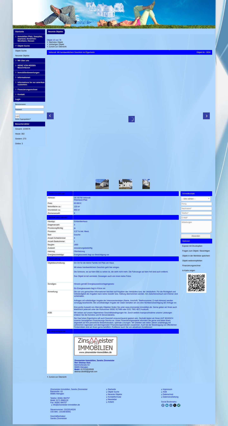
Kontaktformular (114, 397)
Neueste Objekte (22, 56)
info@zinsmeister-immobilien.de (66, 405)
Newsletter (112, 399)
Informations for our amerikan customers (31, 83)
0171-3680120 (62, 400)
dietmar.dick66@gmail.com (85, 371)
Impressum (167, 389)
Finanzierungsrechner (27, 89)
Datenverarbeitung (170, 397)
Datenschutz (168, 394)
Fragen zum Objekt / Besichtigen (196, 251)
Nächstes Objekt (56, 42)
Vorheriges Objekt (56, 44)
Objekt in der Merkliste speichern (196, 256)
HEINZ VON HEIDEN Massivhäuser (27, 66)
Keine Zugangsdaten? (23, 119)
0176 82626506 (87, 369)
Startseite (19, 32)
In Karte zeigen (188, 270)
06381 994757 (63, 398)
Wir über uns (23, 60)
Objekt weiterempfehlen (192, 261)
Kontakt (21, 94)
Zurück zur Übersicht (57, 47)
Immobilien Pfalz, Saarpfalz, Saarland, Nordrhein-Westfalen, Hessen (30, 38)
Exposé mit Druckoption (192, 246)
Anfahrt (111, 402)
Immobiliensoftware (208, 425)
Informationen (24, 77)
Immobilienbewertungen (28, 73)
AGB (165, 392)
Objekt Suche (24, 46)
